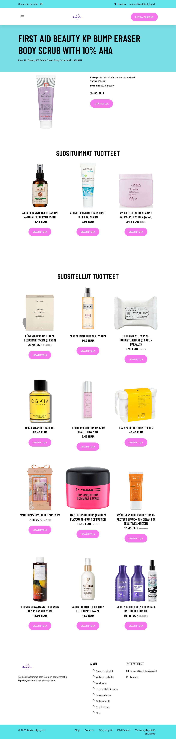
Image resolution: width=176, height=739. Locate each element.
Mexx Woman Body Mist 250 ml (88, 336)
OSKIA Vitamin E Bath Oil (40, 428)
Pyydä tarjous (144, 16)
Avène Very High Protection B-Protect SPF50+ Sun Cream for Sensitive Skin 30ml (136, 519)
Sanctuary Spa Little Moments (40, 515)
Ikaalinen (122, 4)
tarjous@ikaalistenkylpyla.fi (142, 4)
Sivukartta (150, 733)
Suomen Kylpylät (104, 670)
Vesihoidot (101, 682)
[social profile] (41, 4)
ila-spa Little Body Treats (136, 428)
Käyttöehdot (123, 730)
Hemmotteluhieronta (107, 688)
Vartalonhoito (111, 77)
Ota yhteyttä (105, 730)
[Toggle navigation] (22, 16)
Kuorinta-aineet (127, 77)
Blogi (98, 712)
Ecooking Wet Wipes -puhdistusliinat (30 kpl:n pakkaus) (136, 340)
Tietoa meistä (103, 700)
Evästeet (89, 730)
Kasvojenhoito (103, 694)
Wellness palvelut (105, 676)
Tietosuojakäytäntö (145, 730)
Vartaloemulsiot (98, 80)
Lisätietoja (102, 103)
